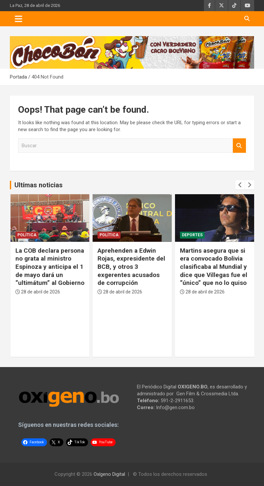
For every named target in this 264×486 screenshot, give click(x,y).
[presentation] (240, 185)
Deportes (192, 235)
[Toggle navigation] (18, 18)
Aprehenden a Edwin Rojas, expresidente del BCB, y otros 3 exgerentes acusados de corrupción (131, 267)
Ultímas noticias (38, 185)
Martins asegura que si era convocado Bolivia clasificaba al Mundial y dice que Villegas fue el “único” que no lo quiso (213, 267)
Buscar (239, 145)
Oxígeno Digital (109, 474)
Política (26, 235)
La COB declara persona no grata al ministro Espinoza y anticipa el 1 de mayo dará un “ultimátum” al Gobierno (49, 267)
